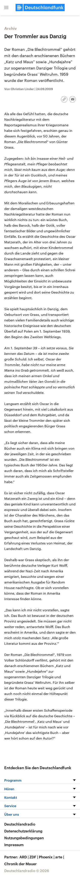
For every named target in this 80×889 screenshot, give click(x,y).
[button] (6, 7)
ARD (24, 857)
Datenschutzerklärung (23, 831)
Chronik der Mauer (20, 864)
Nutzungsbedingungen (24, 838)
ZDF (34, 857)
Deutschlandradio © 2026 (26, 870)
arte (60, 857)
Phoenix (47, 857)
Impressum (14, 844)
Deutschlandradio (19, 824)
